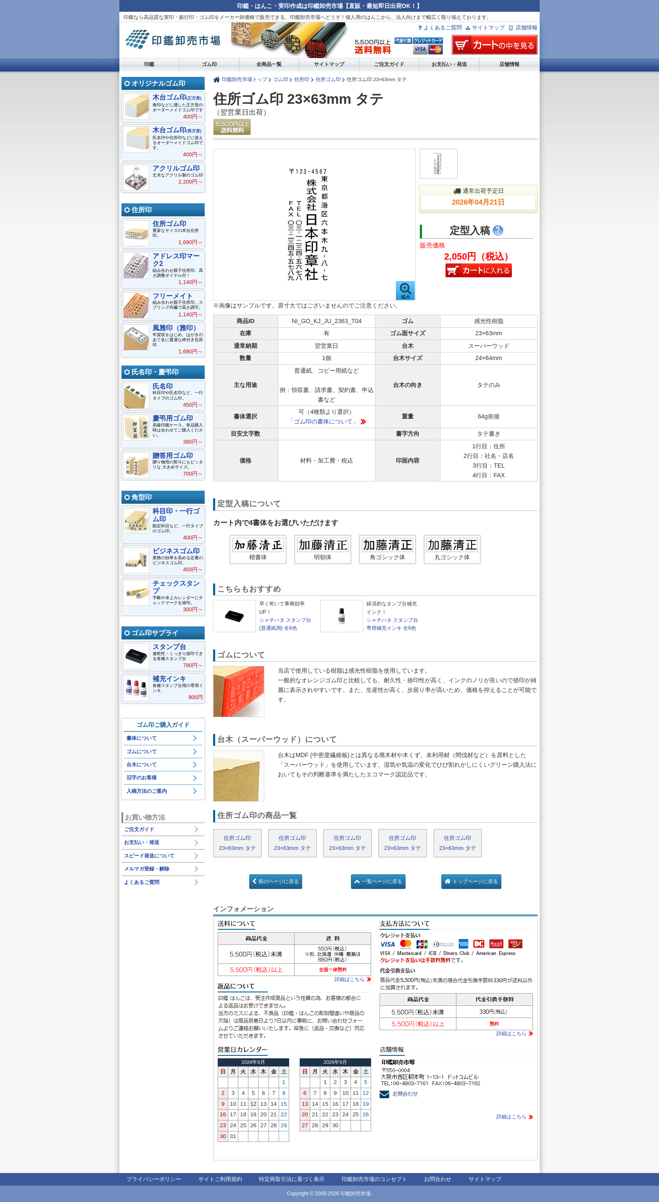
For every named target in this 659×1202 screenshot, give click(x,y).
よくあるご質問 (443, 27)
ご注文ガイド (389, 64)
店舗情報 (527, 27)
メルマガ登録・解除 (146, 868)
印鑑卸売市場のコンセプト (374, 1179)
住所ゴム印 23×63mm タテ (237, 843)
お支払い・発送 (449, 64)
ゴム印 (209, 64)
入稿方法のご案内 (147, 791)
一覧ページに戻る (382, 881)
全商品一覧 (269, 64)
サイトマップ (488, 27)
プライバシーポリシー (154, 1179)
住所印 (301, 79)
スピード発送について (149, 855)
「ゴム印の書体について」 (323, 421)
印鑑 (149, 64)
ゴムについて (142, 751)
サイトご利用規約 (220, 1179)
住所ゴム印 (328, 79)
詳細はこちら (350, 979)
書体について (142, 738)
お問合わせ (437, 1179)
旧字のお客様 (142, 777)
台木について (142, 764)
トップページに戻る (475, 881)
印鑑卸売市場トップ (244, 79)
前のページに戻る (278, 881)
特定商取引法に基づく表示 (291, 1179)
